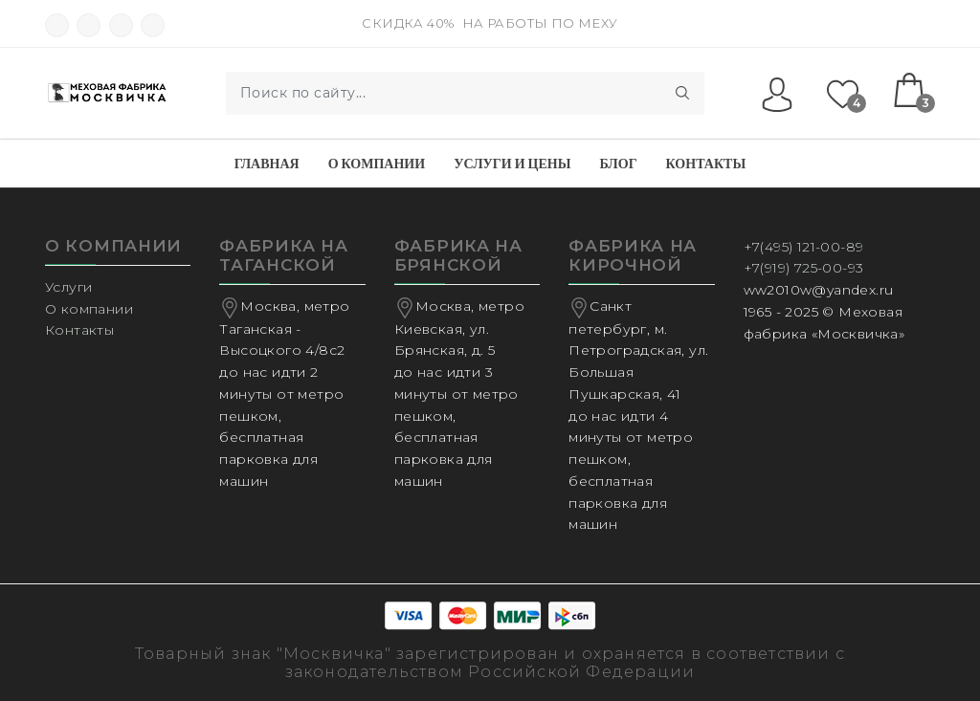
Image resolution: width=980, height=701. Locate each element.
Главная (267, 163)
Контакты (706, 163)
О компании (376, 163)
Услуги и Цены (512, 163)
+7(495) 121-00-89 (804, 246)
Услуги (68, 287)
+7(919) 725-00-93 (804, 267)
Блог (617, 163)
